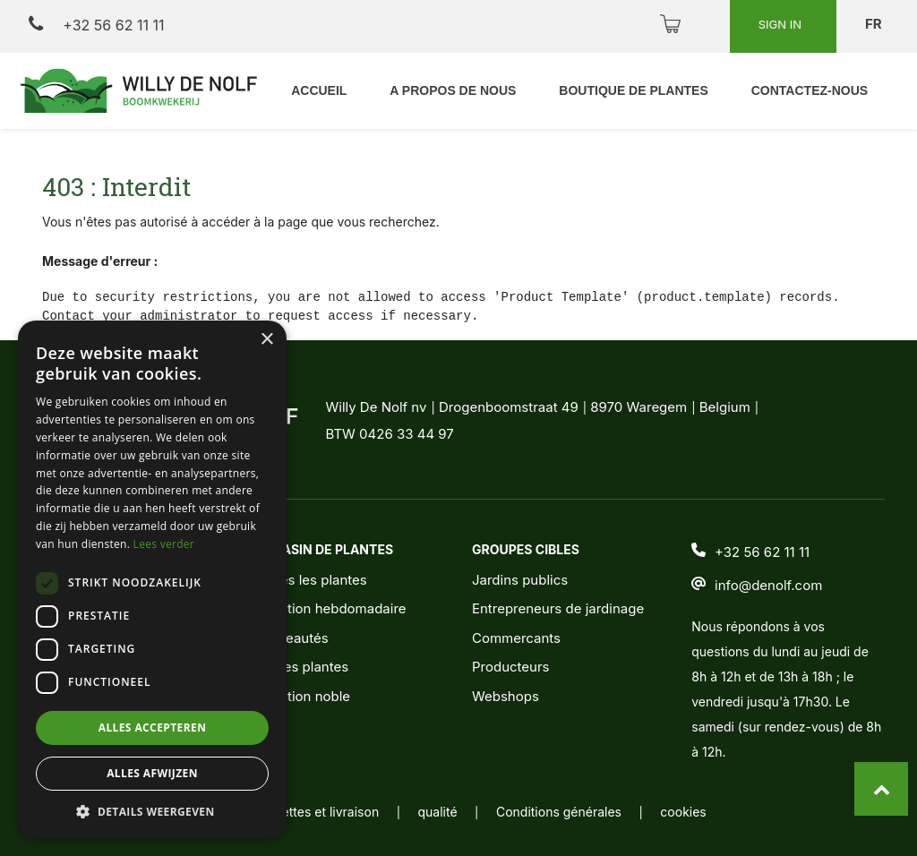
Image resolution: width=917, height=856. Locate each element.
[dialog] (152, 579)
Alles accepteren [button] (153, 727)
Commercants (516, 637)
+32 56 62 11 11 (96, 24)
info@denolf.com (768, 586)
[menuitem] (452, 90)
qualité (438, 811)
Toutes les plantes (310, 579)
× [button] (266, 340)
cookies (683, 811)
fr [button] (875, 23)
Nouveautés (291, 637)
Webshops (505, 696)
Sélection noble (301, 696)
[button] (152, 811)
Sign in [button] (781, 24)
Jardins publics (520, 579)
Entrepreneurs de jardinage (558, 608)
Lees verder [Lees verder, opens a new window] (164, 544)
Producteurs (511, 666)
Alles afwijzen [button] (152, 773)
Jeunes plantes (300, 666)
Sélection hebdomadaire (330, 608)
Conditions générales (558, 811)
